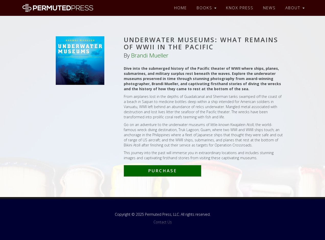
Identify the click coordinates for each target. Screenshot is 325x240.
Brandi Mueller (150, 55)
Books (206, 7)
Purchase (162, 171)
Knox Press (239, 7)
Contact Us (162, 222)
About (295, 7)
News (269, 7)
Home (180, 7)
